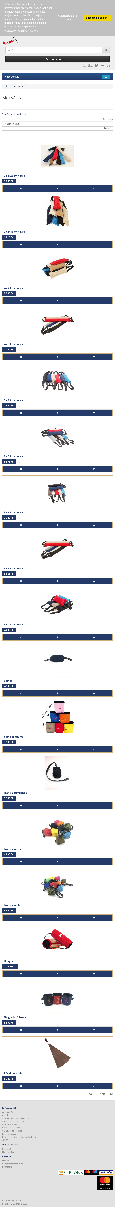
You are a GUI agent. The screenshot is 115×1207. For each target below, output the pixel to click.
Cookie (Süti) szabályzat (12, 1127)
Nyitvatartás (7, 1112)
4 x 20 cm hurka (13, 288)
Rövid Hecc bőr (13, 1073)
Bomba (8, 680)
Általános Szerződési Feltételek (15, 1118)
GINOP (5, 1140)
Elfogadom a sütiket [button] (96, 18)
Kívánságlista (8, 1167)
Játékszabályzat (9, 1134)
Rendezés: (108, 118)
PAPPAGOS (16, 1200)
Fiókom (5, 1160)
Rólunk (5, 1115)
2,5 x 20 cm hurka (14, 175)
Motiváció (18, 86)
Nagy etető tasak (15, 1017)
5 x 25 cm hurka (13, 400)
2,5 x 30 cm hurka (14, 232)
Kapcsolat (6, 1149)
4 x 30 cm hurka (13, 344)
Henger (8, 961)
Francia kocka (12, 849)
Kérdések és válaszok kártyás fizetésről (19, 1137)
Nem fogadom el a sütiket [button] (67, 18)
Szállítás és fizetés (10, 1124)
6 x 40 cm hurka (13, 512)
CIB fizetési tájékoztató (12, 1130)
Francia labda (12, 905)
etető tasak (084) (14, 736)
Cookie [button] (34, 30)
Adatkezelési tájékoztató (13, 1121)
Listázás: (108, 128)
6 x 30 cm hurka (13, 456)
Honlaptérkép (8, 1152)
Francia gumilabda (15, 793)
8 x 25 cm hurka (13, 624)
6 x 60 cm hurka (13, 568)
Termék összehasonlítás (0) (14, 114)
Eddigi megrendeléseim (12, 1163)
